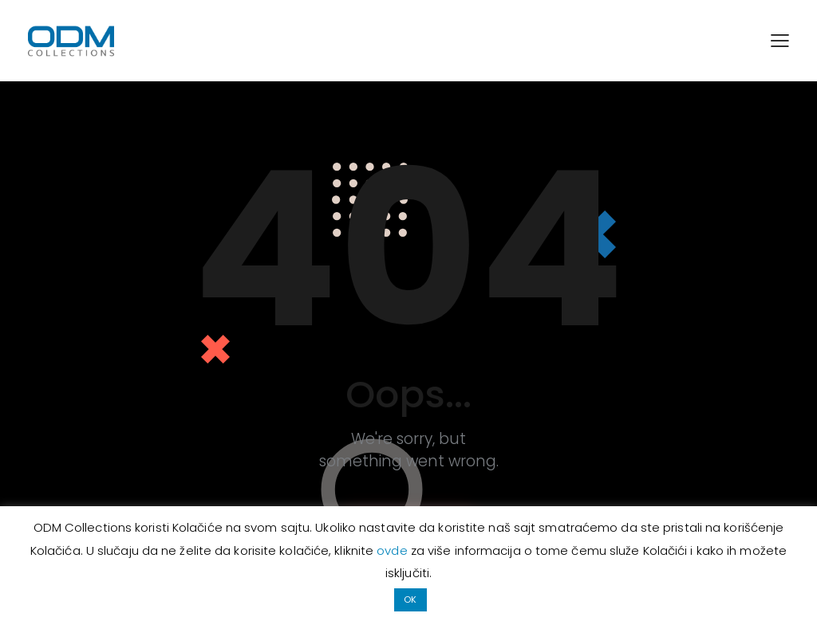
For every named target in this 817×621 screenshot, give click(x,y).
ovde (394, 550)
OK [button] (410, 599)
